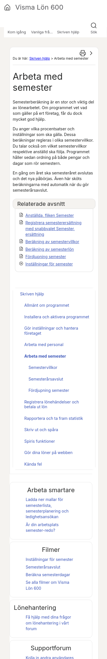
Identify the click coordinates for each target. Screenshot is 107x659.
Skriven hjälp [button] (68, 32)
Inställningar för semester (49, 264)
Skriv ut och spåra (41, 429)
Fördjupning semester (45, 256)
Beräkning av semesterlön (49, 249)
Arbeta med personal (44, 344)
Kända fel (33, 464)
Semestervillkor (43, 367)
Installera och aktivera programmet (56, 316)
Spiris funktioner (39, 441)
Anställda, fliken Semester (49, 215)
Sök (94, 32)
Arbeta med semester (45, 356)
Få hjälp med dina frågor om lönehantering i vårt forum (48, 623)
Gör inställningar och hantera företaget (51, 331)
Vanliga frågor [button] (43, 32)
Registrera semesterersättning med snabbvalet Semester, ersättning (53, 228)
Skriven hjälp (39, 58)
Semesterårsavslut (46, 379)
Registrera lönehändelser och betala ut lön (51, 404)
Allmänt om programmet (46, 305)
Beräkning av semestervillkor (52, 241)
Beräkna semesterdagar (48, 574)
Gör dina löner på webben (48, 452)
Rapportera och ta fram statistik (53, 418)
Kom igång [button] (17, 32)
